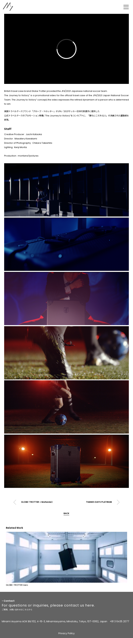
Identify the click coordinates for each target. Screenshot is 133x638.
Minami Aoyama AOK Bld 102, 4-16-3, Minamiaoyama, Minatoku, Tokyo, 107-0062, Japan (54, 621)
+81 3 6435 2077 (119, 621)
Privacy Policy (66, 633)
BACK (66, 513)
